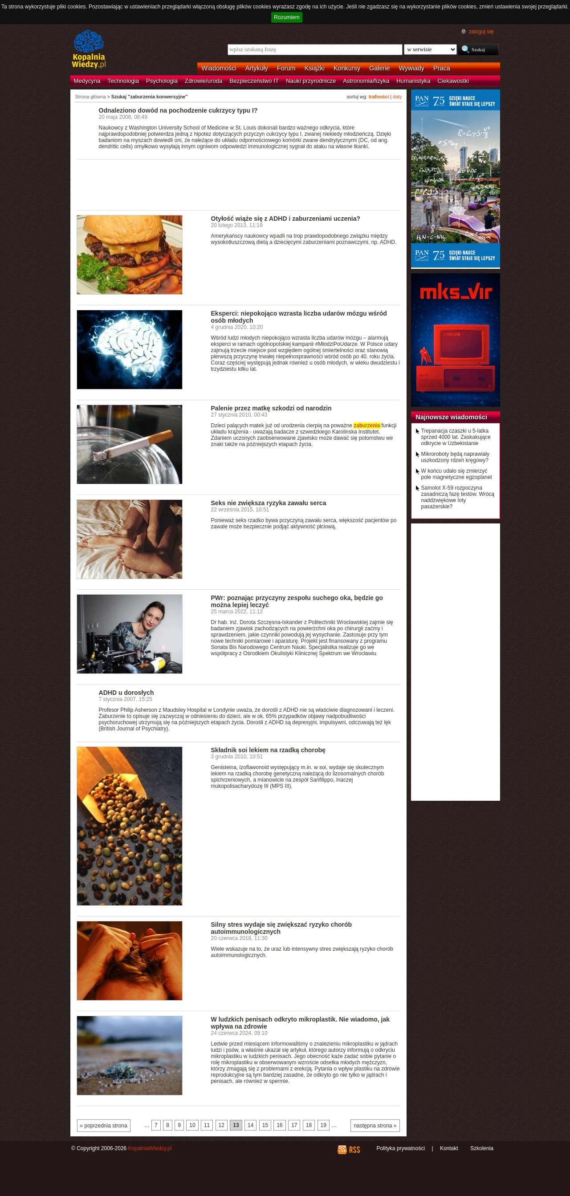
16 (279, 1125)
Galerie (379, 68)
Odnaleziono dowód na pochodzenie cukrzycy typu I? (178, 110)
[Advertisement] (239, 184)
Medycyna (87, 80)
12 (221, 1125)
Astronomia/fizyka (366, 80)
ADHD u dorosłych (126, 692)
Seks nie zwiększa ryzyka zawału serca (268, 503)
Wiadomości (219, 68)
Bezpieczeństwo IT (254, 80)
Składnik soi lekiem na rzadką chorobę (268, 750)
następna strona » (375, 1126)
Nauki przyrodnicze (311, 80)
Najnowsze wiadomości (452, 417)
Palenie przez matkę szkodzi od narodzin (271, 408)
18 (309, 1125)
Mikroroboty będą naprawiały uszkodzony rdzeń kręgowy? (455, 457)
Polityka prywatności (400, 1148)
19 (323, 1125)
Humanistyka (413, 80)
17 (294, 1125)
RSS (354, 1149)
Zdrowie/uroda (203, 80)
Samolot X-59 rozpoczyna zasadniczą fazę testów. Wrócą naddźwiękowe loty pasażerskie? (458, 497)
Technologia (123, 80)
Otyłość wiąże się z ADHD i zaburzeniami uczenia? (286, 218)
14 (250, 1125)
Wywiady (411, 68)
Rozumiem (286, 17)
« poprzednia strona (103, 1126)
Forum (286, 68)
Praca (441, 68)
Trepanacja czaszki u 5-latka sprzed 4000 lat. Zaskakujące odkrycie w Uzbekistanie (456, 437)
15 (265, 1125)
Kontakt (449, 1148)
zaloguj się (480, 31)
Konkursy (347, 68)
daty (397, 96)
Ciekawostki (453, 80)
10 (192, 1125)
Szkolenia (481, 1148)
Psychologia (162, 80)
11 (207, 1125)
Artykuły (256, 68)
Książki (315, 68)
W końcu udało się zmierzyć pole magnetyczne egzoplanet (456, 474)
